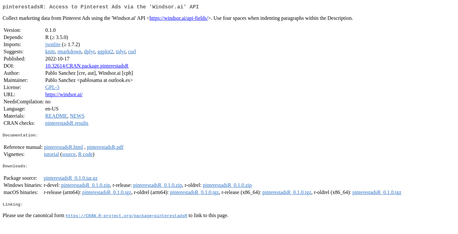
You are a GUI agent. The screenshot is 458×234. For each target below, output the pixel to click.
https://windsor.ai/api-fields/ (179, 19)
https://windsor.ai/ (63, 95)
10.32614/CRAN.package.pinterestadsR (86, 67)
